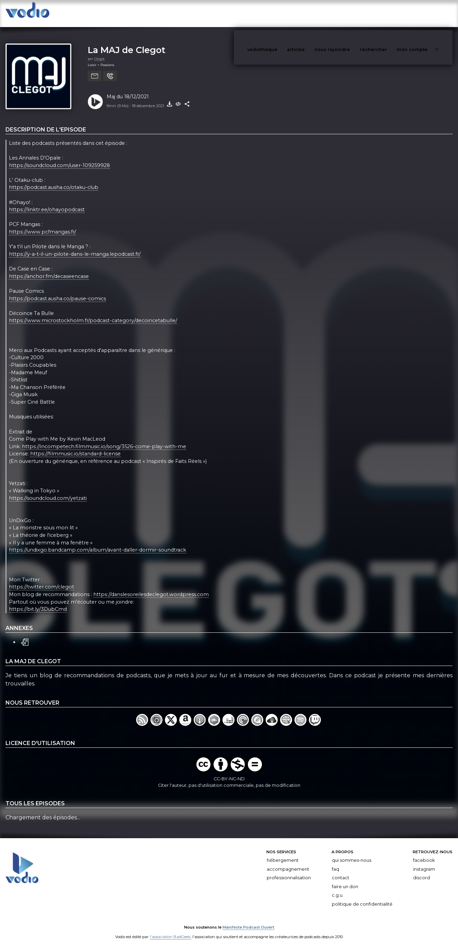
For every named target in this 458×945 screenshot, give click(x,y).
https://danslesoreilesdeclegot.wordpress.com (151, 587)
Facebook (424, 853)
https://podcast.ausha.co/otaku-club (53, 181)
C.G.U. (338, 888)
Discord (421, 870)
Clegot (99, 52)
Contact (340, 870)
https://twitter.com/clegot (41, 580)
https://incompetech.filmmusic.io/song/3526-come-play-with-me (104, 440)
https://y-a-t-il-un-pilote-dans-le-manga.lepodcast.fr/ (75, 247)
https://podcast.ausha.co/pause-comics (57, 292)
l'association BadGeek (170, 930)
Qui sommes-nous (351, 853)
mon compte (423, 13)
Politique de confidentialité (362, 897)
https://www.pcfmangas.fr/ (42, 225)
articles (311, 13)
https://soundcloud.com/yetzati (48, 491)
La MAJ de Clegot (126, 43)
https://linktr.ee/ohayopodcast (47, 203)
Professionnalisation (289, 870)
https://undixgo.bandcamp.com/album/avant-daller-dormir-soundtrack (97, 543)
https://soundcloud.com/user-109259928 (59, 158)
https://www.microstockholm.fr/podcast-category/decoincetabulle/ (93, 314)
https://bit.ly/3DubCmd (38, 602)
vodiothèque (279, 13)
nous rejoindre (346, 13)
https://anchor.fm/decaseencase (49, 269)
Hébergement (283, 853)
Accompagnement (288, 862)
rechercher (386, 13)
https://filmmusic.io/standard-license (75, 447)
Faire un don (345, 879)
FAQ (335, 862)
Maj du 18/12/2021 (128, 90)
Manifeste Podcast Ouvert (248, 920)
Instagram (424, 862)
